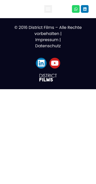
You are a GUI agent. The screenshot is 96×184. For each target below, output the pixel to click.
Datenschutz (48, 46)
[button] (48, 9)
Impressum (47, 40)
